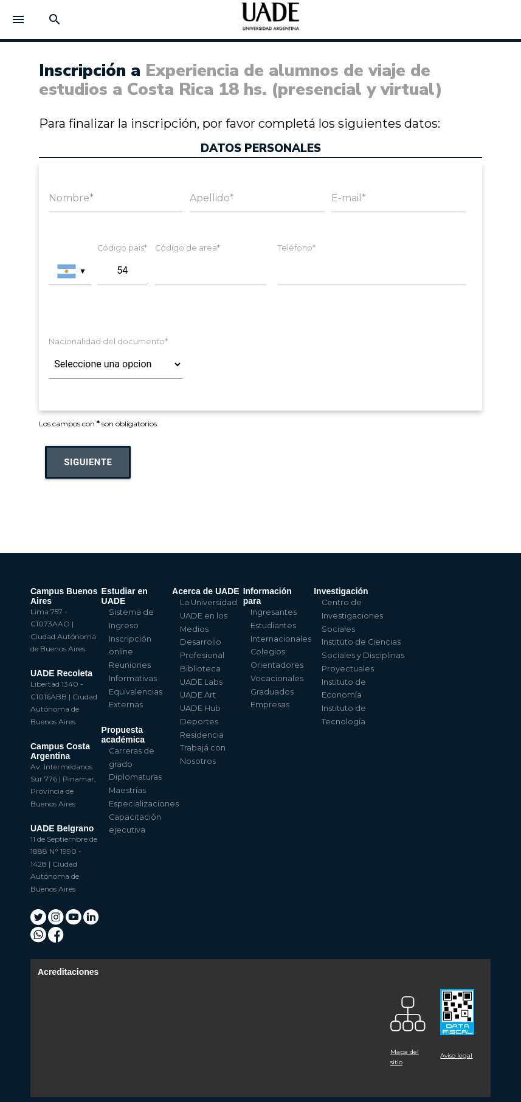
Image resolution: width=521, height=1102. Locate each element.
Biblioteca (200, 668)
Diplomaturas (135, 776)
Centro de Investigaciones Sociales (352, 616)
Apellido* (212, 198)
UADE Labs (201, 682)
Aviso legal (456, 1055)
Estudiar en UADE (125, 596)
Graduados (272, 691)
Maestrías (127, 790)
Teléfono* (297, 247)
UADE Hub (200, 708)
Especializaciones (144, 803)
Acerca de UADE (206, 591)
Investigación (341, 591)
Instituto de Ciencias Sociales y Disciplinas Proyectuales (363, 655)
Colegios (267, 651)
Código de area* (187, 247)
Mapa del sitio (404, 1057)
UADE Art (198, 694)
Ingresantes (273, 612)
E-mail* (348, 198)
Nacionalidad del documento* (108, 341)
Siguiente (88, 462)
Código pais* (122, 247)
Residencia (202, 735)
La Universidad (208, 602)
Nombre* (71, 198)
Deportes (199, 721)
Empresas (269, 704)
